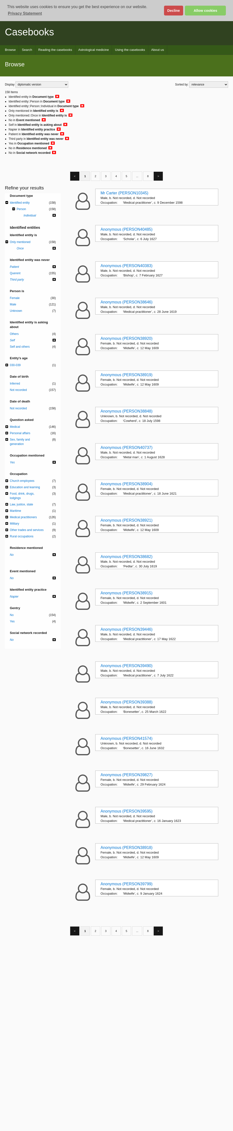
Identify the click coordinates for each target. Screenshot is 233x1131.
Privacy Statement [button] (25, 13)
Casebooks (29, 32)
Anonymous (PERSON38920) (126, 338)
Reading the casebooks (55, 50)
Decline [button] (173, 11)
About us (157, 50)
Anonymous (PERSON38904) (126, 484)
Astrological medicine (93, 50)
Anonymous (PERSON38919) (126, 375)
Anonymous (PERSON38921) (126, 520)
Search (27, 50)
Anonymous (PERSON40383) (126, 266)
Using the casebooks (130, 50)
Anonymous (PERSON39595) (126, 811)
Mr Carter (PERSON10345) (124, 193)
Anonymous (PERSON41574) (126, 738)
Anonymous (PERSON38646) (126, 302)
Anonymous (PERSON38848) (126, 411)
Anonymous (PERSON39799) (126, 884)
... (137, 176)
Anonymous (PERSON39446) (126, 629)
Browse (10, 50)
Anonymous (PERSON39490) (126, 666)
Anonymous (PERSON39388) (126, 702)
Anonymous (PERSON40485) (126, 229)
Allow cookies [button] (205, 11)
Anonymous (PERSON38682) (126, 557)
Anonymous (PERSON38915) (126, 593)
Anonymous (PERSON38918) (126, 847)
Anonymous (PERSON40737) (126, 447)
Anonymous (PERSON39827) (126, 775)
